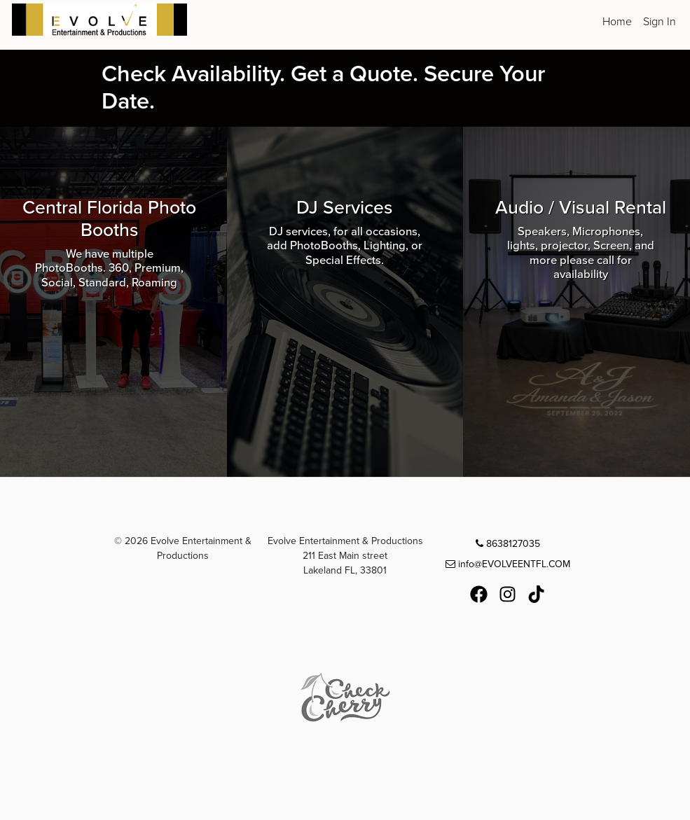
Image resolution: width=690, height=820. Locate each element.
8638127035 (508, 544)
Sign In (659, 22)
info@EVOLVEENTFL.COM (508, 564)
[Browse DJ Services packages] (344, 302)
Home (617, 22)
